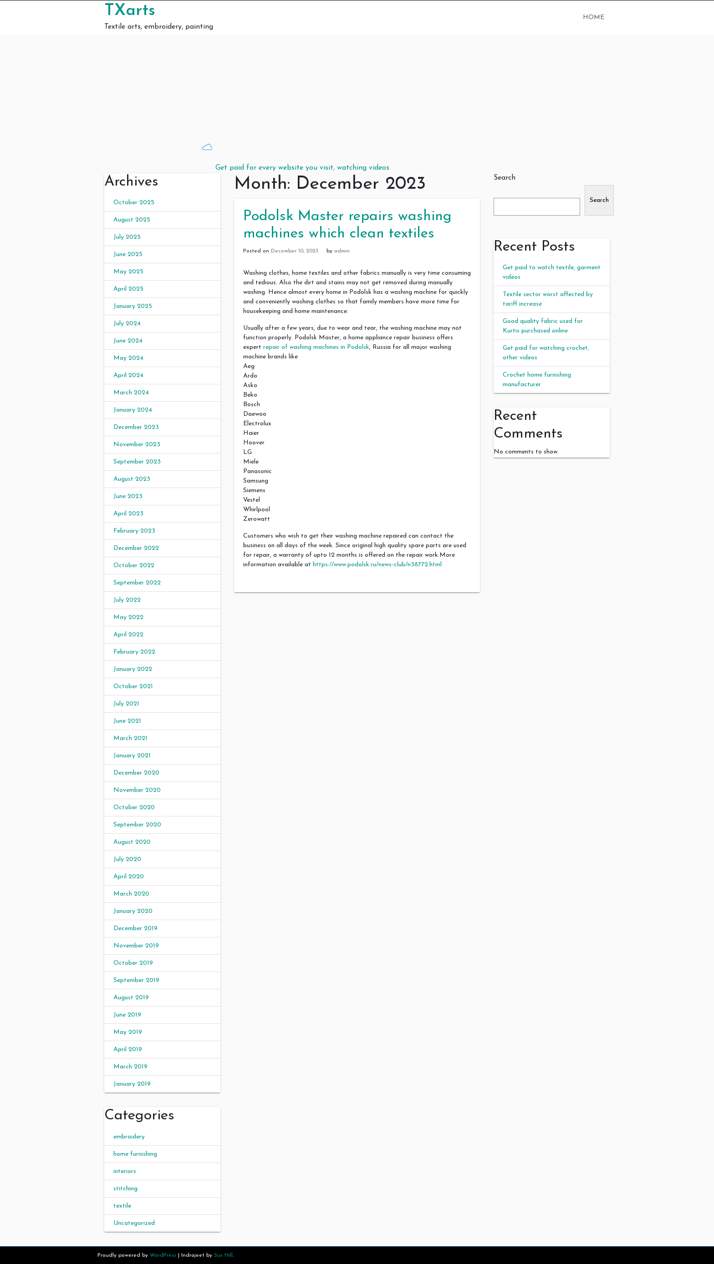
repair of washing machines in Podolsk (316, 347)
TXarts (129, 11)
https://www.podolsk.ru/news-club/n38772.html (377, 564)
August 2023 (131, 479)
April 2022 (128, 634)
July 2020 (127, 859)
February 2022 (134, 652)
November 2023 (136, 444)
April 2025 (128, 289)
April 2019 (127, 1049)
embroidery (129, 1136)
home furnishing (135, 1154)
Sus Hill (223, 1255)
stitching (125, 1188)
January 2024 (132, 410)
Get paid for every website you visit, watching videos (302, 167)
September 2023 (137, 461)
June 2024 (128, 340)
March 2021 (130, 738)
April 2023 (128, 513)
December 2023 (136, 427)
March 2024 (131, 392)
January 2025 (132, 306)
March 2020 (131, 894)
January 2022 (132, 669)
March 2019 (130, 1066)
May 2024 (128, 358)
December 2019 (135, 928)
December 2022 (136, 548)
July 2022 (127, 600)
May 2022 (128, 617)
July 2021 (126, 703)
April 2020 (128, 876)
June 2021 (127, 721)
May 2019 (127, 1032)
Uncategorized (134, 1223)
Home (593, 17)
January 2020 (133, 911)
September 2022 (137, 582)
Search (504, 177)
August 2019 (131, 997)
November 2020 (137, 790)
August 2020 (132, 842)
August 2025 (131, 220)
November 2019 (136, 945)
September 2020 (137, 824)
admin (342, 251)
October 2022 (133, 565)
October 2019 (133, 963)
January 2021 (132, 755)
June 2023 (128, 496)
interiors (124, 1171)
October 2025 (133, 202)
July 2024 (127, 323)
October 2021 (133, 686)
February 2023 (134, 531)
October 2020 (134, 807)
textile (122, 1206)
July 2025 (127, 237)
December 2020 (136, 773)
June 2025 (128, 254)
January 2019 (132, 1084)
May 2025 (128, 271)
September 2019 (136, 980)
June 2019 (127, 1015)
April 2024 (128, 375)
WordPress (163, 1255)
